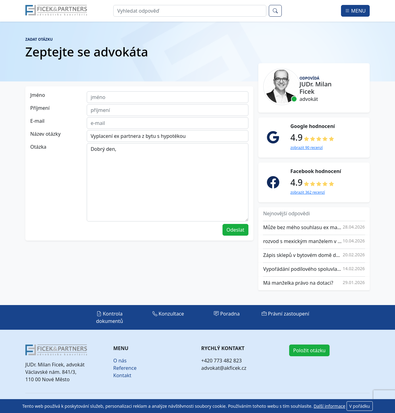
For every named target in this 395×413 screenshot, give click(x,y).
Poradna (227, 313)
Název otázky (45, 133)
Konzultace (168, 313)
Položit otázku (309, 350)
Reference (124, 368)
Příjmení (40, 108)
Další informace (329, 406)
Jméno (37, 95)
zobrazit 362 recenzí (307, 192)
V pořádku (359, 406)
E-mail (37, 121)
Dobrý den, (167, 182)
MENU (355, 10)
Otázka (38, 146)
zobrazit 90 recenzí (306, 147)
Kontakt (122, 375)
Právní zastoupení (285, 313)
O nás (120, 360)
